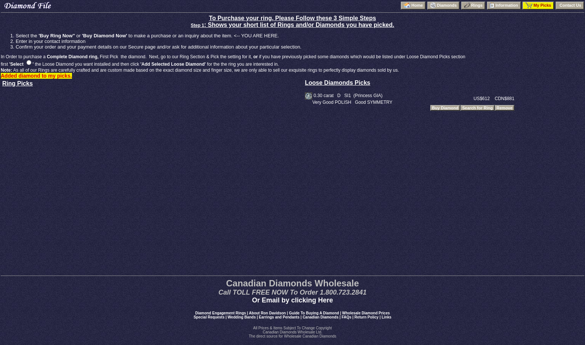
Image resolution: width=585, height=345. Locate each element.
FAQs (346, 317)
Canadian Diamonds (320, 317)
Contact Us (570, 5)
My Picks (538, 5)
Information (504, 5)
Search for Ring (477, 108)
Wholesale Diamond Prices (366, 313)
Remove (504, 108)
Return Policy (366, 317)
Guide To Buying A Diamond (314, 313)
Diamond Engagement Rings (220, 313)
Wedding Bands (242, 317)
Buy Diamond (445, 108)
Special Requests (209, 317)
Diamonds (443, 5)
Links (386, 317)
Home (413, 5)
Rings (473, 5)
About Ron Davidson (267, 313)
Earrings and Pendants (279, 317)
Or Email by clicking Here (292, 300)
